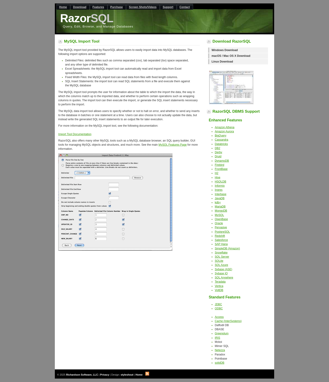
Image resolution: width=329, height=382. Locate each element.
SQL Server (222, 256)
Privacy (104, 374)
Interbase (220, 194)
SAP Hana (221, 244)
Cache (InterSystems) (228, 321)
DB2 (217, 148)
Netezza (220, 350)
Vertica (219, 286)
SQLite (219, 260)
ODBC (219, 308)
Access (219, 317)
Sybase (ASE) (223, 269)
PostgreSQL (222, 231)
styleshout (127, 374)
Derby (218, 152)
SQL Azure (221, 265)
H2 (216, 173)
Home (139, 374)
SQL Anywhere (224, 277)
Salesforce (221, 240)
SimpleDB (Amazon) (227, 248)
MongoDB (221, 210)
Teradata (220, 281)
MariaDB (220, 206)
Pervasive (221, 227)
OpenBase (221, 219)
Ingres (219, 189)
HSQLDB (220, 181)
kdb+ (218, 202)
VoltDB (219, 290)
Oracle (219, 223)
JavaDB (220, 198)
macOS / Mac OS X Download (231, 55)
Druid (218, 156)
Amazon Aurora (224, 131)
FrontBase (221, 169)
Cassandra (221, 139)
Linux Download (222, 61)
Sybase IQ (221, 273)
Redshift (220, 235)
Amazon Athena (224, 127)
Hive (217, 177)
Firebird (219, 164)
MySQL (219, 215)
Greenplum (221, 333)
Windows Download (225, 50)
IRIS (217, 337)
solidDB (219, 362)
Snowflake (221, 252)
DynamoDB (222, 160)
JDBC (218, 304)
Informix (220, 185)
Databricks (221, 144)
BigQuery (220, 135)
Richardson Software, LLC (82, 374)
